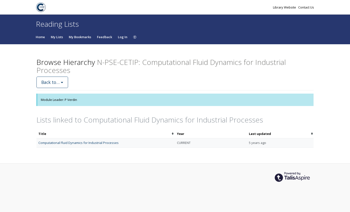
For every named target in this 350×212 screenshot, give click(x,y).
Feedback (104, 37)
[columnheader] (105, 133)
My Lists (57, 37)
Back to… (52, 82)
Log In (122, 37)
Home (40, 37)
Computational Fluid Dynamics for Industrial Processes (78, 143)
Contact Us (306, 7)
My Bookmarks (80, 37)
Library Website (285, 7)
